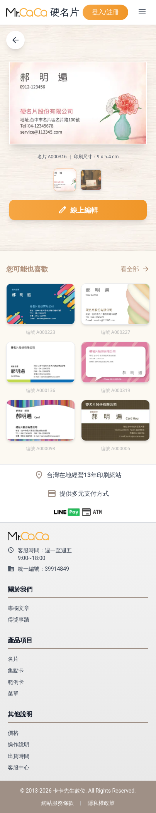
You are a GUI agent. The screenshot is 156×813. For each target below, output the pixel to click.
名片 (13, 659)
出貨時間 (18, 756)
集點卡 (16, 670)
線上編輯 (78, 210)
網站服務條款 (57, 803)
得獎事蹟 (18, 620)
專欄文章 (18, 608)
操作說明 (18, 744)
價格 (13, 733)
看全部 (135, 268)
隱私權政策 (101, 803)
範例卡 (16, 682)
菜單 (13, 694)
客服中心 (18, 767)
